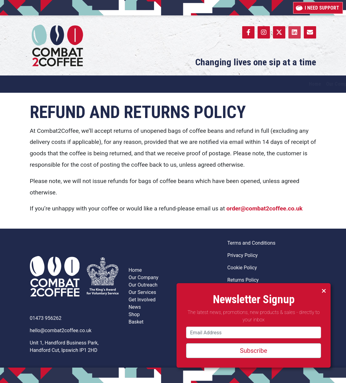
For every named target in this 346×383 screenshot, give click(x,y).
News (134, 307)
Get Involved (142, 300)
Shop (134, 314)
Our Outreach (142, 285)
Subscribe (253, 350)
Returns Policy (243, 280)
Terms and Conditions (251, 243)
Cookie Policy (242, 268)
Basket (136, 322)
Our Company (143, 277)
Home (135, 270)
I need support (318, 7)
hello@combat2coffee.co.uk (61, 330)
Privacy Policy (242, 255)
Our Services (142, 292)
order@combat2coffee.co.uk (264, 208)
